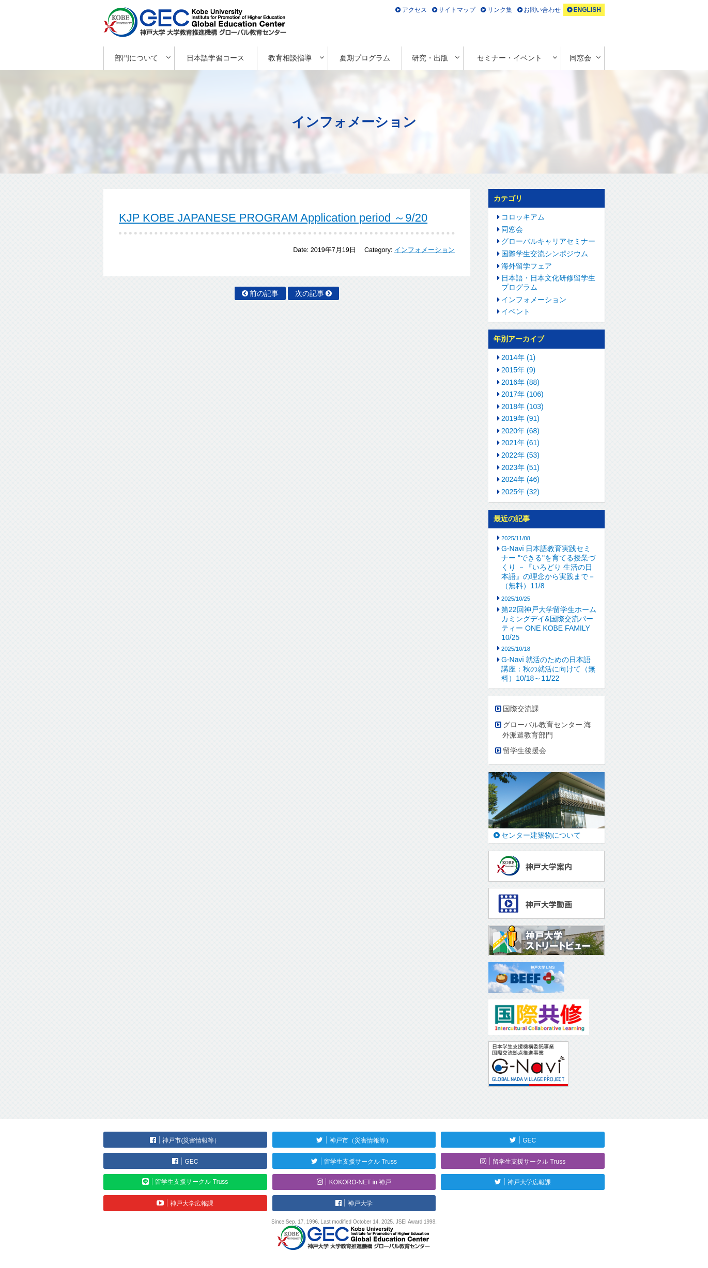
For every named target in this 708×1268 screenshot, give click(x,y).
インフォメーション (424, 250)
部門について (136, 58)
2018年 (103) (522, 406)
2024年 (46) (520, 479)
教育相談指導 (290, 58)
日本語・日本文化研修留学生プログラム (548, 282)
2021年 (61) (520, 443)
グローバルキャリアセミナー (548, 241)
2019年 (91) (520, 418)
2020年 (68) (520, 431)
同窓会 (580, 58)
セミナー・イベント (509, 58)
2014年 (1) (518, 357)
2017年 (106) (522, 394)
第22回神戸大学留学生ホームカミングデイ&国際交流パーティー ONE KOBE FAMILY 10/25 (548, 623)
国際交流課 (521, 709)
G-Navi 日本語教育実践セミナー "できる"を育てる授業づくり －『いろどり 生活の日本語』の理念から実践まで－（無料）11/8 (548, 567)
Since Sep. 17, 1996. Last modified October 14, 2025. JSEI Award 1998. (354, 1222)
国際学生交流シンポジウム (544, 253)
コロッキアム (523, 217)
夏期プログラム (365, 58)
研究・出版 (430, 58)
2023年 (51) (520, 467)
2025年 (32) (520, 492)
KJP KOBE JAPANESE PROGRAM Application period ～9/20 (273, 217)
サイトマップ (456, 9)
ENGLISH (587, 9)
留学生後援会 (524, 750)
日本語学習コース (215, 58)
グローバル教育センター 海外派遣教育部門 (547, 730)
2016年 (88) (520, 382)
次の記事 (309, 293)
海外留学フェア (526, 266)
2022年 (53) (520, 455)
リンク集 (499, 9)
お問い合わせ (542, 9)
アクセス (414, 9)
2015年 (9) (518, 370)
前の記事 (264, 293)
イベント (515, 311)
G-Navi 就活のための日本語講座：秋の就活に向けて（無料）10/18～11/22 (548, 668)
